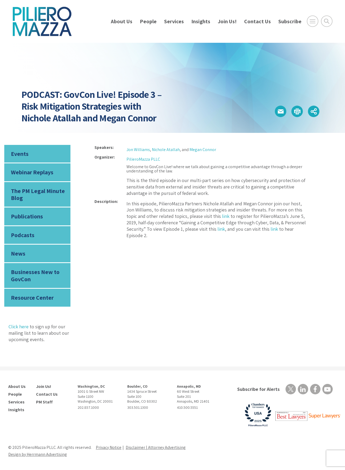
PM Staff (44, 402)
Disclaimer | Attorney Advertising (156, 447)
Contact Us (257, 21)
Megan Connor (202, 149)
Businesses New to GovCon (35, 275)
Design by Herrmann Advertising (37, 454)
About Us (121, 21)
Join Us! (227, 21)
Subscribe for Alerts (258, 389)
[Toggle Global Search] (326, 21)
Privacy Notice (108, 447)
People (148, 21)
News (18, 253)
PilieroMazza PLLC (143, 159)
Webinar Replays (32, 172)
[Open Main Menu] (312, 21)
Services (174, 21)
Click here (19, 326)
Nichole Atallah (166, 149)
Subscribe (290, 21)
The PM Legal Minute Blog (38, 194)
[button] (280, 111)
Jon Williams (138, 149)
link (225, 216)
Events (20, 153)
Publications (27, 216)
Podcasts (22, 235)
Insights (200, 21)
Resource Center (32, 297)
